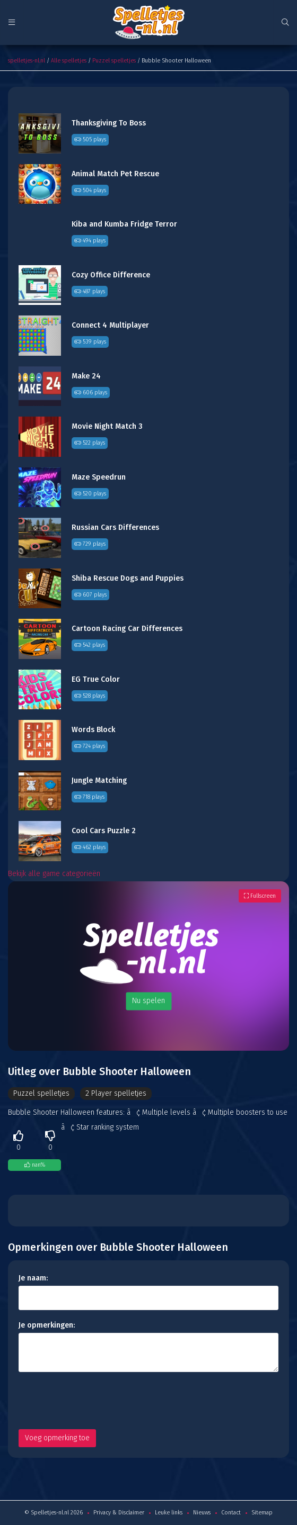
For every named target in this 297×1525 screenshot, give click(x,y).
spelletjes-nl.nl (26, 60)
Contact (231, 1512)
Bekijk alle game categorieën (54, 873)
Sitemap (262, 1512)
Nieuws (202, 1512)
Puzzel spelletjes (114, 60)
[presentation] (99, 1400)
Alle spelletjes (68, 60)
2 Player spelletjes (115, 1093)
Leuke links (168, 1512)
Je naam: (33, 1278)
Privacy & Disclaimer (118, 1512)
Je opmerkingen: (47, 1325)
